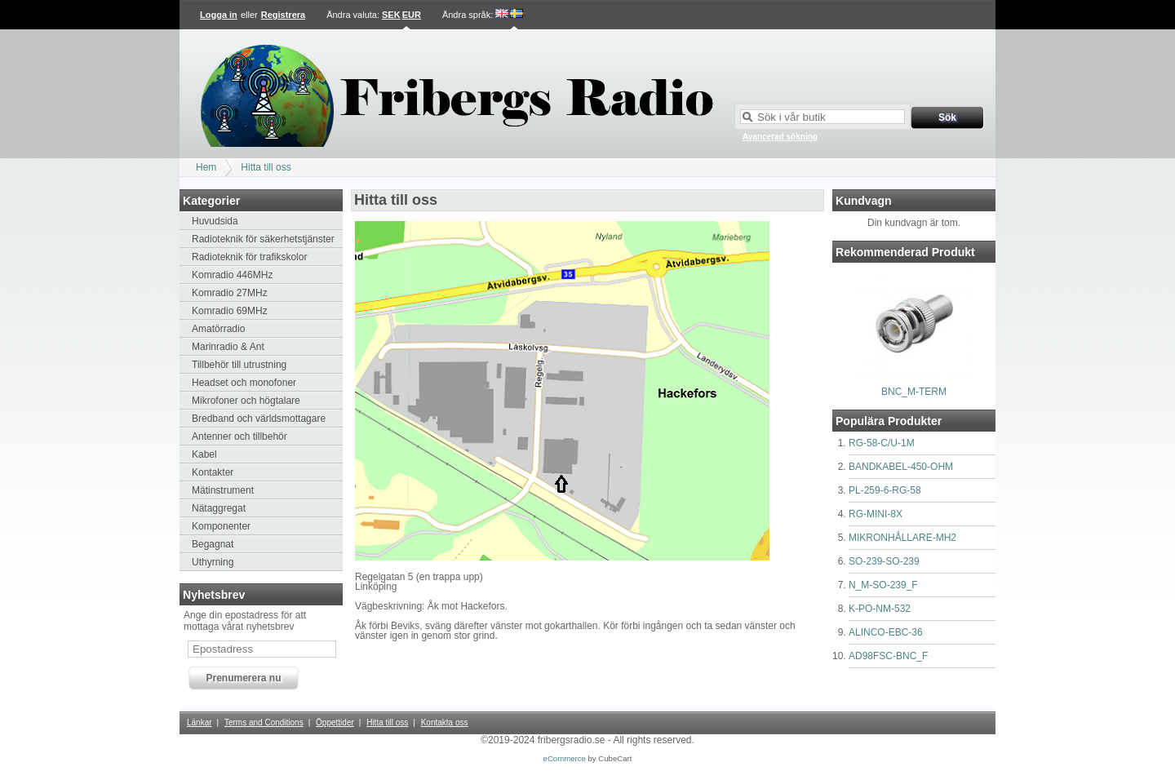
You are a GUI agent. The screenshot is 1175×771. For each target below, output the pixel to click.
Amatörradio (218, 329)
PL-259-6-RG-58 (885, 490)
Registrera (283, 15)
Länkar (199, 722)
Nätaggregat (219, 508)
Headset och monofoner (244, 382)
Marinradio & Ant (228, 346)
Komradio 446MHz (232, 275)
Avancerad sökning (780, 136)
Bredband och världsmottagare (259, 418)
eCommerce (564, 758)
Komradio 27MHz (230, 293)
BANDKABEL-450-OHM (901, 466)
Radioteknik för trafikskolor (249, 257)
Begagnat (212, 544)
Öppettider (335, 722)
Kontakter (212, 472)
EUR (411, 15)
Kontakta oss (444, 722)
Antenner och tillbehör (239, 436)
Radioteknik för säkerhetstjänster (263, 239)
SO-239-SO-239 (884, 561)
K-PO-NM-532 (880, 608)
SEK (391, 15)
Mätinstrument (223, 490)
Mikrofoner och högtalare (246, 400)
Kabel (204, 454)
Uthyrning (212, 562)
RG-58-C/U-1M (882, 443)
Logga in (218, 15)
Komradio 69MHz (230, 311)
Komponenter (221, 526)
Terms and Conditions (264, 722)
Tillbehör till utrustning (239, 364)
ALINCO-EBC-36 (886, 632)
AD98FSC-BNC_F (888, 656)
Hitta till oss (265, 167)
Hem (206, 167)
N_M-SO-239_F (883, 585)
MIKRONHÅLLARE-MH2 (902, 537)
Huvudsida (215, 221)
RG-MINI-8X (875, 514)
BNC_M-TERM (914, 391)
